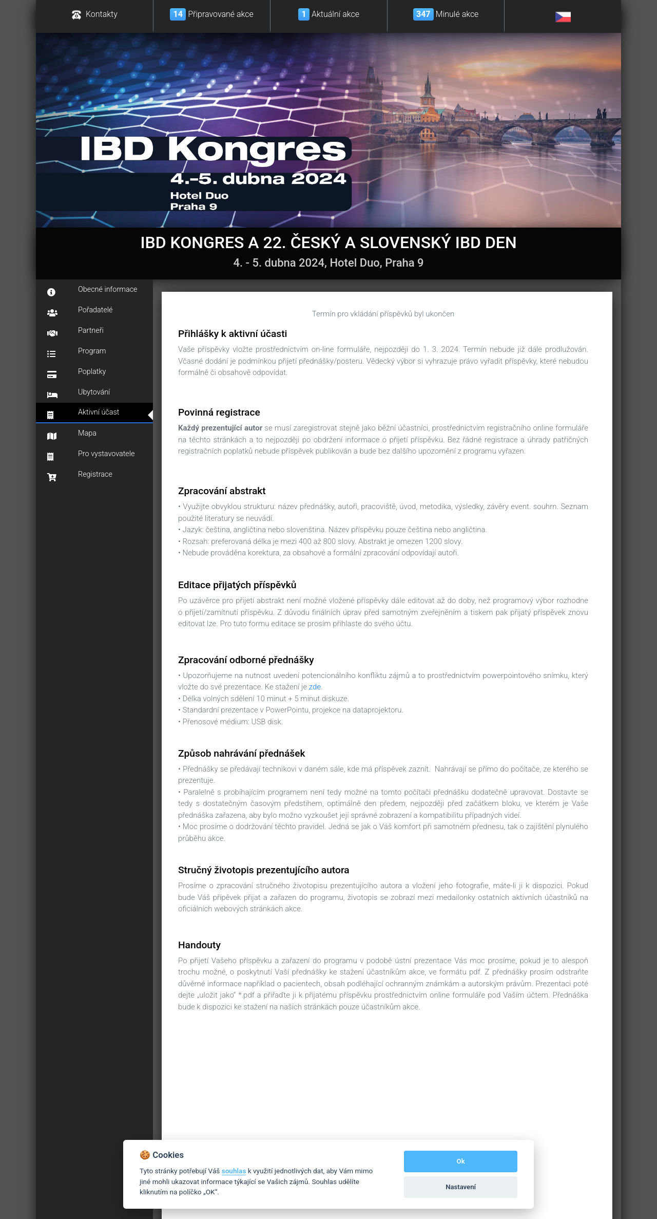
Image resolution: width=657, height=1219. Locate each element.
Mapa (71, 434)
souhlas (234, 1171)
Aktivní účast (83, 413)
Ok (461, 1161)
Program (76, 352)
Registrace (79, 475)
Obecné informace (92, 290)
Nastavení (461, 1187)
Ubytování (78, 393)
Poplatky (76, 373)
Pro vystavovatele (90, 455)
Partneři (75, 331)
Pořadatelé (80, 311)
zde (315, 686)
